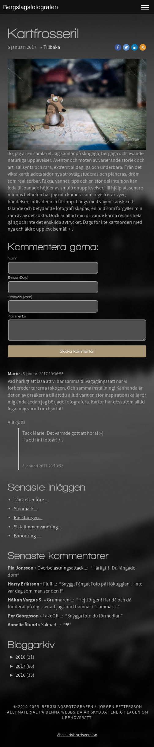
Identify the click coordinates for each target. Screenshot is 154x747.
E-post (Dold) (18, 277)
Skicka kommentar (77, 351)
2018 (20, 657)
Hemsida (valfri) (20, 297)
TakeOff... (52, 616)
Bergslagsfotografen (30, 7)
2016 (20, 675)
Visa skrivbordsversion (77, 735)
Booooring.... (27, 536)
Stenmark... (25, 509)
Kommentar (17, 316)
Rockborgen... (28, 518)
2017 (20, 666)
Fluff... (49, 584)
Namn (12, 258)
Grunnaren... (60, 600)
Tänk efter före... (31, 500)
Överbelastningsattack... (62, 568)
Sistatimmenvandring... (38, 527)
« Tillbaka (50, 47)
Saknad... (50, 625)
